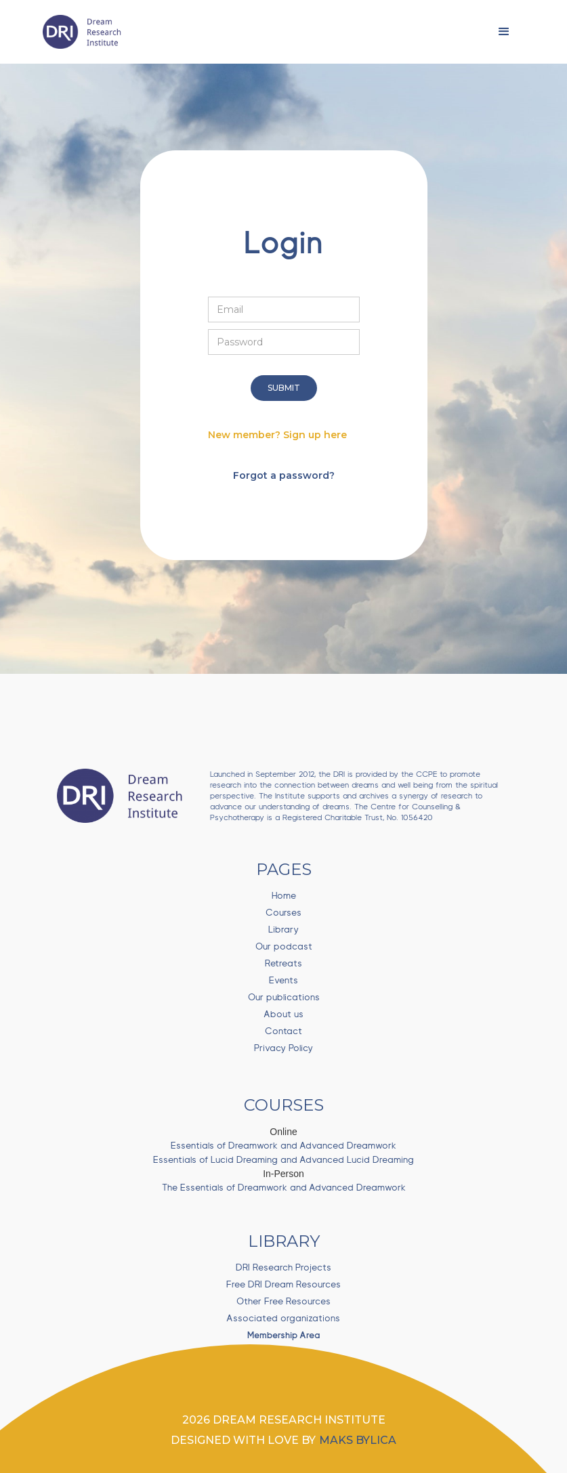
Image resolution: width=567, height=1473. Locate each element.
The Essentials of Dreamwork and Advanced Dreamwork (284, 1188)
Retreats (283, 963)
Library (283, 930)
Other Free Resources (283, 1301)
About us (283, 1014)
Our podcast (283, 947)
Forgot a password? (284, 475)
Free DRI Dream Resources (283, 1284)
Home (284, 896)
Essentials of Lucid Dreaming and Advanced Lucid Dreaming (283, 1160)
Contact (283, 1031)
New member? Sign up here (277, 435)
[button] (504, 32)
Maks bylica (357, 1440)
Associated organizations (283, 1318)
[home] (85, 32)
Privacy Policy (283, 1048)
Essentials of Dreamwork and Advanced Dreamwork (283, 1146)
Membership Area (283, 1335)
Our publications (284, 997)
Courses (283, 913)
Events (283, 980)
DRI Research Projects (283, 1268)
